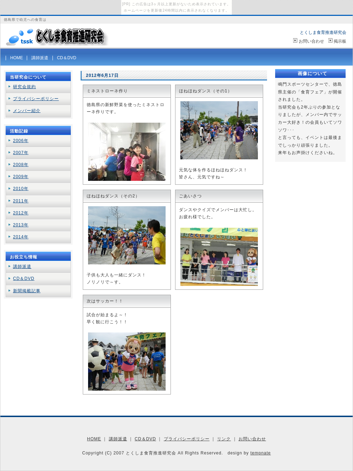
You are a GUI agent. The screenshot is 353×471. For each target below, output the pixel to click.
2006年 (21, 140)
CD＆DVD (66, 57)
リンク (224, 438)
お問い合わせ (311, 41)
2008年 (21, 164)
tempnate (260, 453)
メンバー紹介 (27, 110)
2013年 (21, 224)
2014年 (21, 236)
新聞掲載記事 (27, 290)
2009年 (21, 176)
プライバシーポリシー (36, 98)
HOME (16, 57)
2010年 (21, 188)
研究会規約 (24, 86)
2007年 (21, 152)
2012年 (21, 212)
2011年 (21, 200)
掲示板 (340, 41)
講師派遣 (39, 57)
